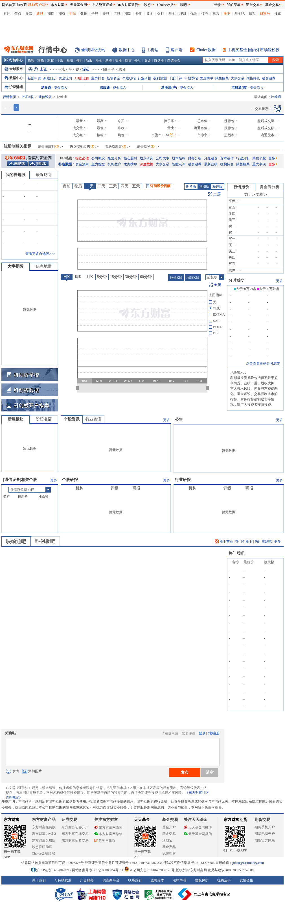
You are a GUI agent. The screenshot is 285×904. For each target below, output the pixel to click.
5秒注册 (214, 733)
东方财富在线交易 (75, 834)
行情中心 (13, 60)
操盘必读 (82, 158)
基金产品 (169, 847)
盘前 (67, 186)
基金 (171, 14)
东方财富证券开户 (75, 827)
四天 (124, 186)
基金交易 (169, 834)
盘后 (78, 186)
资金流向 (65, 78)
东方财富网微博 (108, 827)
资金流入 (60, 88)
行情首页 (9, 97)
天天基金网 (78, 5)
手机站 (152, 50)
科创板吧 (45, 541)
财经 (6, 14)
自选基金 (174, 60)
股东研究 (146, 158)
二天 (101, 186)
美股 (105, 14)
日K (66, 277)
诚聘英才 (157, 880)
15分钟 (116, 277)
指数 (31, 60)
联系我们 (135, 880)
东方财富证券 (102, 5)
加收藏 (22, 5)
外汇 (138, 14)
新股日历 (50, 78)
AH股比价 (81, 78)
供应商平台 (110, 880)
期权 (61, 14)
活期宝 (167, 840)
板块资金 (113, 78)
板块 (70, 60)
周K (78, 277)
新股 (39, 14)
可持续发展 (62, 880)
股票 (28, 14)
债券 (204, 14)
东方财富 (11, 820)
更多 (272, 158)
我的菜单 (233, 5)
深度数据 (146, 164)
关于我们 (39, 880)
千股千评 (175, 78)
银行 (160, 14)
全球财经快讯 (93, 50)
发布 (184, 772)
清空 (210, 772)
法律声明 (179, 880)
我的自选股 (15, 175)
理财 (182, 14)
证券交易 (253, 5)
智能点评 (178, 164)
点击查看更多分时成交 (263, 363)
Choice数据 (206, 50)
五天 (136, 186)
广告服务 (87, 880)
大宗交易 (237, 78)
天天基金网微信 (198, 834)
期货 (127, 14)
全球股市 (14, 69)
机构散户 (114, 164)
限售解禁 (222, 78)
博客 (252, 14)
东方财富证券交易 (75, 840)
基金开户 (169, 827)
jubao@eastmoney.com (248, 863)
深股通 (105, 88)
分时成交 (236, 280)
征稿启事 (224, 880)
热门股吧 (236, 553)
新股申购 (34, 78)
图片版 (191, 186)
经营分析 (114, 158)
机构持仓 (227, 164)
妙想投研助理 (42, 847)
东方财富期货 (235, 820)
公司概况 (98, 158)
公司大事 (162, 158)
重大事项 (259, 164)
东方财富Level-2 (44, 834)
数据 (83, 14)
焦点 (17, 14)
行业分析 (243, 158)
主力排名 (98, 78)
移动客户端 (36, 5)
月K (89, 277)
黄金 (149, 14)
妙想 (147, 5)
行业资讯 (93, 419)
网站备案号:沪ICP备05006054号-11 (98, 870)
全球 (94, 14)
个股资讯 (72, 419)
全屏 (217, 194)
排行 (79, 60)
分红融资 (211, 158)
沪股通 (46, 88)
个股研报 (129, 78)
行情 (72, 14)
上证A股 (27, 97)
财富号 (265, 14)
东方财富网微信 (108, 834)
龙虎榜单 (206, 78)
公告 (179, 419)
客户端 (177, 50)
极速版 (217, 186)
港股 (116, 14)
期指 (50, 14)
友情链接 (246, 880)
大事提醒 (15, 266)
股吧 (226, 14)
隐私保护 (202, 880)
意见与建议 (104, 841)
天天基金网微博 (198, 827)
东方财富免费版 (44, 827)
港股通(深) (239, 88)
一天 (90, 186)
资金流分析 (269, 187)
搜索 (277, 14)
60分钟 (146, 277)
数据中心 (127, 50)
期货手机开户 (265, 827)
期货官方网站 (265, 840)
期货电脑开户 (265, 834)
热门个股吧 (243, 541)
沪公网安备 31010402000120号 (149, 870)
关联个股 (259, 158)
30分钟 (131, 277)
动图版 (204, 186)
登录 (202, 733)
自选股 (159, 60)
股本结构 (178, 158)
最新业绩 (211, 164)
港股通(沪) (169, 88)
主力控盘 (98, 164)
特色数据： (66, 164)
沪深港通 (14, 87)
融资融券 (268, 78)
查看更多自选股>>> (40, 254)
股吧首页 (224, 541)
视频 (215, 14)
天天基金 (142, 820)
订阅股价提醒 (158, 186)
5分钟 (102, 277)
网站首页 (9, 5)
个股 (60, 60)
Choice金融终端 (43, 853)
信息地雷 (44, 266)
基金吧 (239, 14)
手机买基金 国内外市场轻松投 (253, 50)
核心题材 (130, 158)
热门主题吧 (263, 541)
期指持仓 (253, 78)
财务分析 (194, 158)
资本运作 (227, 158)
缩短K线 (193, 277)
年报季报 (191, 78)
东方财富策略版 (44, 840)
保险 (193, 14)
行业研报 (144, 78)
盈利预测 (160, 78)
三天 (113, 186)
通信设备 (45, 97)
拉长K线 (176, 277)
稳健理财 (169, 853)
